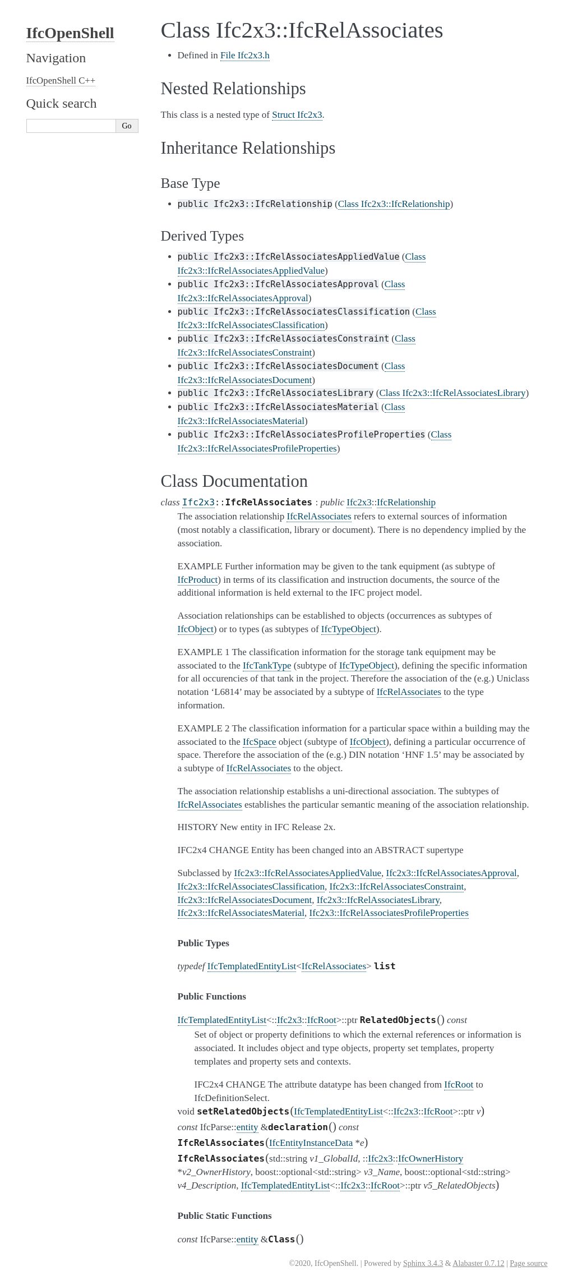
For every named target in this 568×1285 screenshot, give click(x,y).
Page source (528, 1263)
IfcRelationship (406, 502)
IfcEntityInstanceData (311, 1142)
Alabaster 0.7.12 (478, 1263)
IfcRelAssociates (334, 966)
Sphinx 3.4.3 (423, 1263)
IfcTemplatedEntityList (251, 966)
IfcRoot (321, 1020)
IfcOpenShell (70, 33)
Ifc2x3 (198, 502)
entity (247, 1127)
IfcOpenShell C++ (61, 80)
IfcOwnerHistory (430, 1158)
